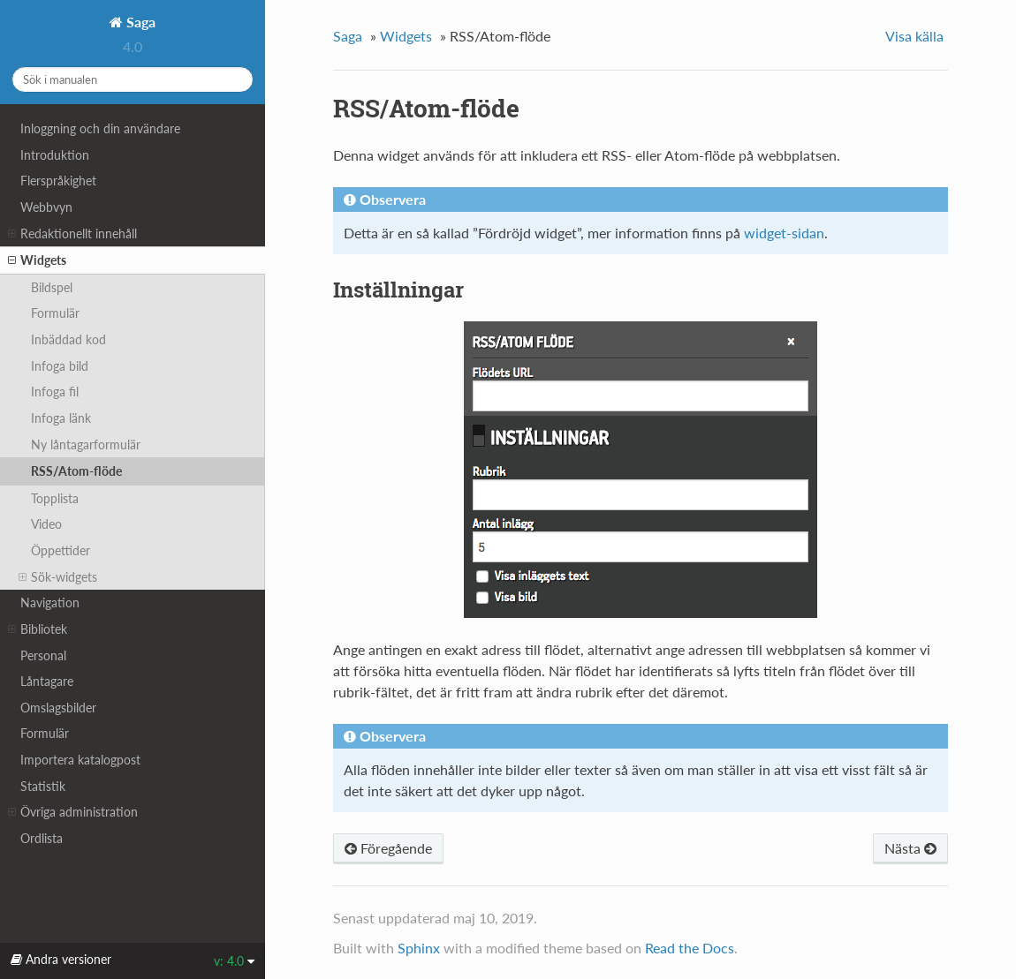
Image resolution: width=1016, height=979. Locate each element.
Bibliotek (37, 629)
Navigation (50, 602)
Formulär (55, 312)
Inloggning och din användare (100, 128)
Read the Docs (689, 947)
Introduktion (54, 154)
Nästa (910, 848)
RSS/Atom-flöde (76, 470)
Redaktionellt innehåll (72, 234)
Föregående (388, 848)
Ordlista (41, 838)
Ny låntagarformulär (85, 444)
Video (46, 523)
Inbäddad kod (68, 339)
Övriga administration (73, 812)
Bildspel (51, 287)
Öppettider (60, 550)
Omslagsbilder (58, 707)
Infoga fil (55, 391)
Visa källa (914, 35)
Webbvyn (46, 207)
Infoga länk (61, 417)
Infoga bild (59, 365)
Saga (139, 21)
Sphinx (419, 947)
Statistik (42, 786)
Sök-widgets (58, 577)
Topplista (55, 498)
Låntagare (46, 681)
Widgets (37, 260)
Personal (43, 655)
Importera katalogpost (80, 759)
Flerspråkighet (58, 180)
